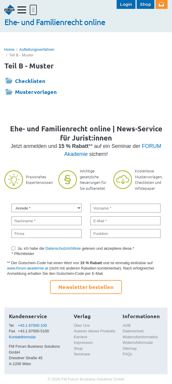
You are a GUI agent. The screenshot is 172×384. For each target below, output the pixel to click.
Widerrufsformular (138, 342)
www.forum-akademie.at (27, 268)
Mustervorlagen (36, 91)
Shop (145, 4)
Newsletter (162, 4)
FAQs (127, 354)
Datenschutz (133, 331)
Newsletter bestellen (86, 286)
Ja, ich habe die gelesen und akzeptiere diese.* (76, 248)
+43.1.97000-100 (32, 325)
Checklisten (30, 80)
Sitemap (130, 348)
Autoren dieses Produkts (94, 331)
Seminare (82, 354)
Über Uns (82, 325)
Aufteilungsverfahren (36, 49)
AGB (126, 325)
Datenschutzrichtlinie (63, 248)
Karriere (80, 337)
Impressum (83, 342)
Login (126, 4)
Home (9, 49)
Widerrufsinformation (140, 337)
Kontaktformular (22, 337)
